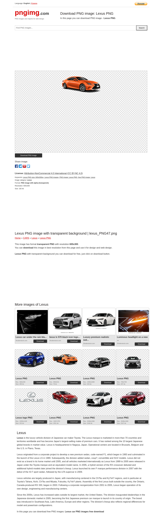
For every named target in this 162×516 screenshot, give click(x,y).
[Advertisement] (81, 52)
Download (40, 341)
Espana (34, 3)
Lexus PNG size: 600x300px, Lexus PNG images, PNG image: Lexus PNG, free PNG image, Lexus (59, 177)
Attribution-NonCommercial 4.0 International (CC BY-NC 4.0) (53, 173)
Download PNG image (28, 155)
